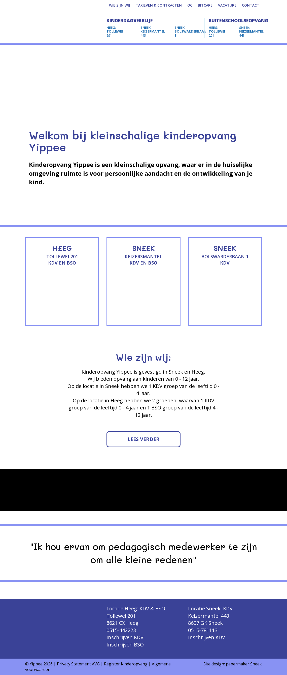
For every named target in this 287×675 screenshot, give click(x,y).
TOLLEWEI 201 (114, 31)
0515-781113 (203, 630)
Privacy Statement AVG (78, 664)
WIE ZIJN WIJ (119, 5)
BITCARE (205, 5)
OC (189, 5)
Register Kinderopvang (126, 664)
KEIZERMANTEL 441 (251, 31)
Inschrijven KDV (125, 637)
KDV (53, 263)
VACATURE (227, 5)
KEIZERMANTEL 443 (152, 31)
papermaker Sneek (244, 664)
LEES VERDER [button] (143, 439)
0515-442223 (121, 630)
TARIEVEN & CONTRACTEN (159, 5)
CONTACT (250, 5)
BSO (71, 263)
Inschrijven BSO (125, 644)
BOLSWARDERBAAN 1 (190, 31)
